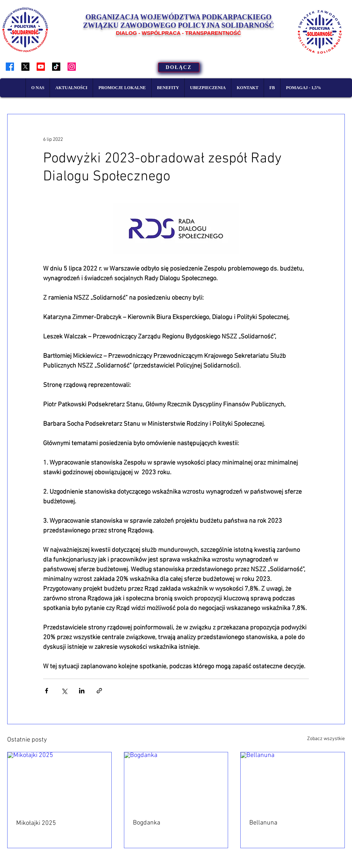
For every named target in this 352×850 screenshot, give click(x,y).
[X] (25, 67)
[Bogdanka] (176, 781)
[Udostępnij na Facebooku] (46, 690)
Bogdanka (146, 823)
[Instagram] (72, 67)
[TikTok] (56, 67)
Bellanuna (263, 823)
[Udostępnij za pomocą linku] (99, 690)
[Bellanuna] (292, 781)
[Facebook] (10, 67)
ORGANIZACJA (112, 17)
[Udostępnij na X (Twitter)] (64, 690)
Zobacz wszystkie (326, 739)
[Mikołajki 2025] (59, 781)
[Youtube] (41, 67)
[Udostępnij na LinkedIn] (81, 690)
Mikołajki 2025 (36, 823)
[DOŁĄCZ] (178, 67)
